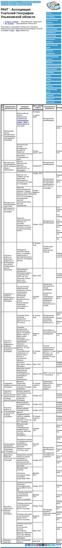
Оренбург (50, 72)
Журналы (12, 4)
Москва (49, 62)
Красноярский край (52, 46)
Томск (48, 79)
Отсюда (58, 544)
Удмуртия (50, 99)
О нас (29, 4)
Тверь (48, 76)
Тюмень (49, 86)
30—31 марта (9, 23)
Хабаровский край (51, 91)
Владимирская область (52, 21)
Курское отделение (50, 52)
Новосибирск (51, 69)
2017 (12, 30)
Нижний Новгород (53, 66)
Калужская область (50, 41)
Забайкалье (51, 32)
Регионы (4, 2)
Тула (48, 83)
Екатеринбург (51, 29)
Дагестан (50, 26)
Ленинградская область (52, 58)
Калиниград (51, 36)
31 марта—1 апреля (11, 22)
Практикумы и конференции (20, 2)
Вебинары (22, 4)
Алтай (48, 13)
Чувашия (50, 95)
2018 (17, 30)
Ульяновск (50, 102)
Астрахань (50, 17)
